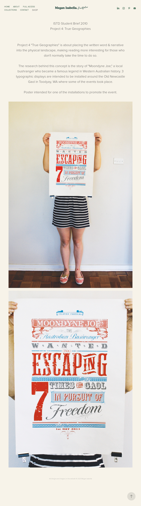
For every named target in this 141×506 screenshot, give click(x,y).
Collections (10, 10)
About (16, 6)
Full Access (29, 6)
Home (7, 6)
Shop (35, 9)
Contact (24, 10)
